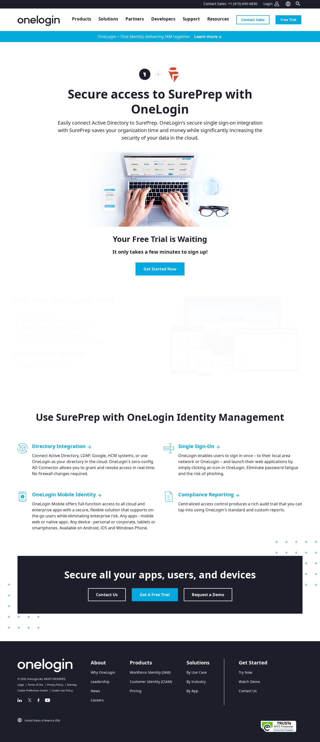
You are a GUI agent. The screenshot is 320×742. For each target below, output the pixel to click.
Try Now (245, 672)
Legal (21, 684)
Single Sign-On (199, 446)
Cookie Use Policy (62, 690)
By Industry (196, 681)
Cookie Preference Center (33, 690)
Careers (97, 700)
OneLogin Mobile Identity (67, 495)
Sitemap (72, 684)
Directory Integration (62, 446)
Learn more (208, 37)
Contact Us (107, 594)
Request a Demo (208, 594)
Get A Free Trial (155, 594)
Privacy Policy (55, 684)
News (95, 690)
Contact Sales (252, 19)
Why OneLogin (103, 672)
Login (268, 3)
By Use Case (196, 672)
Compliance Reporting (209, 495)
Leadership (100, 681)
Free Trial (288, 19)
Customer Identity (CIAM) (151, 681)
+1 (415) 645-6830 (242, 3)
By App (192, 690)
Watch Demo (249, 681)
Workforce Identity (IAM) (150, 672)
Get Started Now (160, 269)
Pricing (136, 690)
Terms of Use (35, 684)
